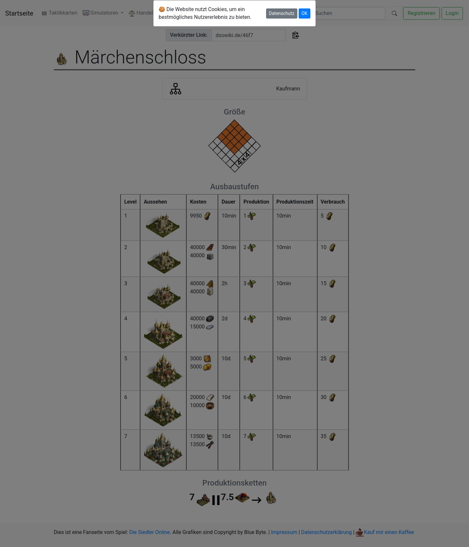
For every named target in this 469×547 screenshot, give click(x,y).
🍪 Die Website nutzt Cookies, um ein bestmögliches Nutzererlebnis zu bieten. (205, 13)
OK (304, 13)
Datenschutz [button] (281, 13)
